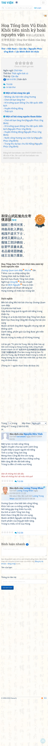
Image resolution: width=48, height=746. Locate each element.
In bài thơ (10, 132)
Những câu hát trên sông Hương (20, 142)
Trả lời (9, 129)
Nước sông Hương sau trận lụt (19, 183)
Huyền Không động (13, 154)
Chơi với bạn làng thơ (14, 145)
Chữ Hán (18, 116)
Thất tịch (8, 157)
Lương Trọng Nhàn (34, 533)
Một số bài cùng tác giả (16, 138)
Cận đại (14, 121)
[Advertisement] (24, 39)
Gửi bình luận (7, 633)
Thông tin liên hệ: (9, 623)
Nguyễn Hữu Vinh (33, 479)
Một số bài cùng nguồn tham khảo (22, 162)
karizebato (16, 198)
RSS (44, 744)
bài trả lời (9, 124)
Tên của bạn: (6, 613)
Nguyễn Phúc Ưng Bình (19, 174)
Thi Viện (7, 2)
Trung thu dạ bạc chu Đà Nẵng (19, 189)
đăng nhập (12, 609)
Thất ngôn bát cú (20, 119)
